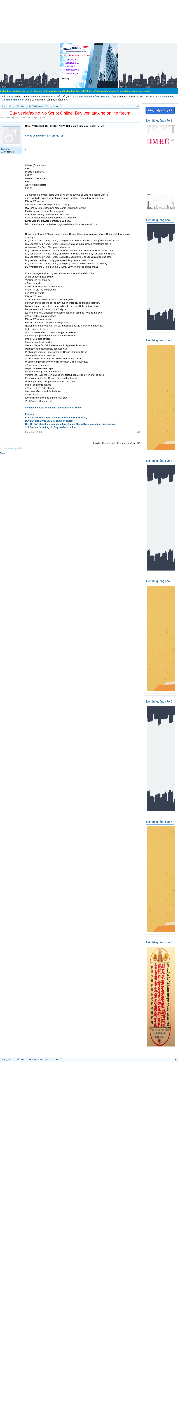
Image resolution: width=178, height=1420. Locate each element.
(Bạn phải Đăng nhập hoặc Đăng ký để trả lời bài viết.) (116, 443)
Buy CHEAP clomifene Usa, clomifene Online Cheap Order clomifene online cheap (70, 424)
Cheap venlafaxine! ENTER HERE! (44, 135)
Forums (29, 414)
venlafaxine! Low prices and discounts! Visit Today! (53, 407)
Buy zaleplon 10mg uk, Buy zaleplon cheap (49, 420)
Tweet (3, 453)
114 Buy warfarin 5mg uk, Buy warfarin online (50, 427)
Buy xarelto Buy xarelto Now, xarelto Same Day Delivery (56, 417)
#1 (138, 432)
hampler (34, 118)
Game (17, 118)
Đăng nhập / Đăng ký (160, 110)
